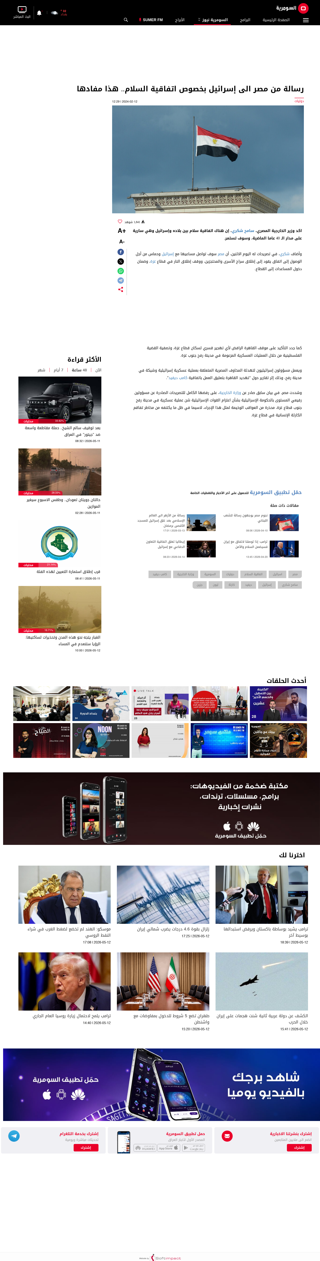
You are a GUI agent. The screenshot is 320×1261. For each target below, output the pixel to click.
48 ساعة (79, 370)
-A (122, 242)
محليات (28, 421)
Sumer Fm (153, 20)
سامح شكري (243, 230)
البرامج (245, 19)
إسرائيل (168, 253)
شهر (41, 370)
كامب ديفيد (178, 377)
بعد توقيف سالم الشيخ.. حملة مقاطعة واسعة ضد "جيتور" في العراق (62, 431)
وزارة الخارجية (230, 392)
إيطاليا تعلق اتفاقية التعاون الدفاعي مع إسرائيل (165, 544)
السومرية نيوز (212, 19)
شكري (285, 253)
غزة (153, 261)
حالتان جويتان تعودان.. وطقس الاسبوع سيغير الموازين (63, 503)
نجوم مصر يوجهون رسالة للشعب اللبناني (245, 518)
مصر (221, 253)
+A (122, 231)
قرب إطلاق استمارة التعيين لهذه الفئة (68, 571)
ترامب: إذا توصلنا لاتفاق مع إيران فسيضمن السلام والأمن (245, 544)
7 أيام (58, 370)
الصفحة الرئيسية (276, 19)
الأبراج (180, 19)
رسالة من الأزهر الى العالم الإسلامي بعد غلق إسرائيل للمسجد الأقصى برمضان (161, 520)
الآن (98, 370)
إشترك (86, 1148)
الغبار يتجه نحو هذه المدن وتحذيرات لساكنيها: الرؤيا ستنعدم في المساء (62, 640)
